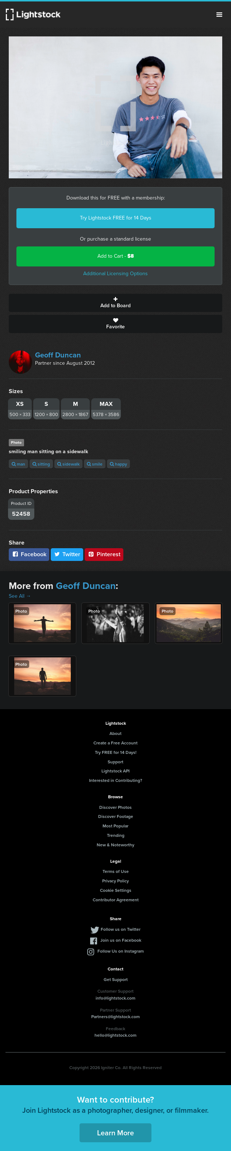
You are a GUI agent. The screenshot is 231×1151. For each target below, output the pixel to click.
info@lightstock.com (115, 998)
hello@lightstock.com (115, 1035)
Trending (115, 835)
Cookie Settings (115, 890)
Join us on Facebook (120, 940)
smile (95, 464)
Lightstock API (115, 771)
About (115, 733)
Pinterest (104, 554)
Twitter (67, 554)
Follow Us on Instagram (120, 951)
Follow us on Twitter (120, 929)
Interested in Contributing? (115, 780)
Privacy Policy (115, 881)
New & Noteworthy (115, 845)
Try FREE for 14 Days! (115, 752)
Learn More (115, 1132)
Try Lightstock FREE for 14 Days (115, 218)
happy (118, 464)
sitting (41, 464)
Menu (219, 14)
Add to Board (115, 303)
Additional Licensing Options (115, 273)
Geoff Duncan (58, 354)
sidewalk (68, 464)
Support (115, 762)
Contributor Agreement (116, 900)
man (18, 464)
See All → (20, 596)
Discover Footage (115, 816)
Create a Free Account (115, 743)
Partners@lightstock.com (115, 1016)
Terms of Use (116, 871)
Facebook (29, 554)
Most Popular (115, 826)
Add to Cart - (115, 256)
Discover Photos (115, 807)
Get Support (116, 979)
